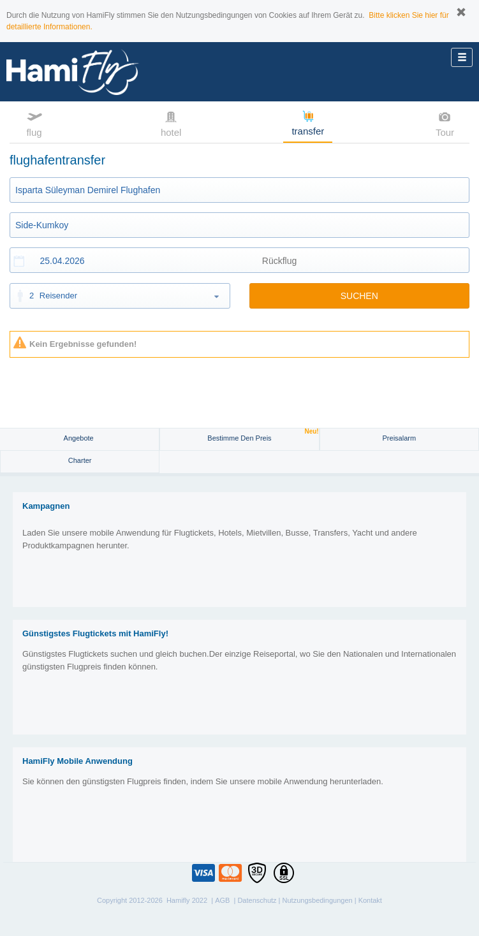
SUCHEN (359, 296)
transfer (307, 122)
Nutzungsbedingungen (318, 900)
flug (34, 123)
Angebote (80, 438)
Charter (80, 460)
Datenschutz (256, 900)
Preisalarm (399, 438)
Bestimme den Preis (262, 435)
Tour (444, 123)
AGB (222, 900)
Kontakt (370, 900)
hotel (171, 123)
